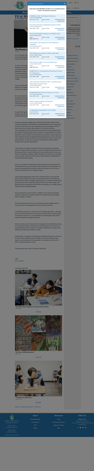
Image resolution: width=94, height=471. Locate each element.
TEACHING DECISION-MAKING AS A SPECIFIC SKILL (45, 34)
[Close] (64, 4)
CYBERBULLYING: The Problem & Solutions (42, 16)
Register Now (61, 21)
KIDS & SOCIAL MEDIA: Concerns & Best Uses (43, 62)
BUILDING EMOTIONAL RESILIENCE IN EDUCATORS (45, 25)
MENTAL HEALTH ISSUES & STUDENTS (41, 101)
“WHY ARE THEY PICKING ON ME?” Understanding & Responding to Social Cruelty (45, 83)
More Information (59, 19)
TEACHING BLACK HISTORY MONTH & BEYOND (44, 53)
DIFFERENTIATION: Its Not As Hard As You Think (44, 93)
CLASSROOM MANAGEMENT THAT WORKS (43, 110)
